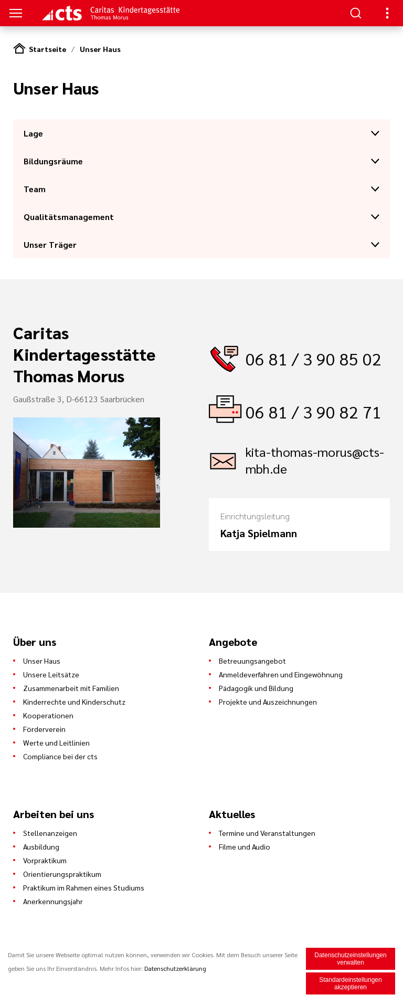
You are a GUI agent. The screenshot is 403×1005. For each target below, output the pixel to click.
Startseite (47, 49)
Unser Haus (100, 49)
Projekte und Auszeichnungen (268, 701)
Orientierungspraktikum (62, 873)
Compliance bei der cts (60, 756)
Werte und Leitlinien (56, 742)
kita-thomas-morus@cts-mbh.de (315, 460)
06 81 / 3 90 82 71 (313, 411)
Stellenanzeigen (50, 833)
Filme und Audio (244, 846)
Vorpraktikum (45, 860)
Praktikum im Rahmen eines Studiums (83, 887)
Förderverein (44, 729)
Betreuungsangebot (252, 660)
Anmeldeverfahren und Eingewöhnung (281, 674)
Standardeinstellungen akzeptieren (350, 983)
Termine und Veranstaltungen (267, 833)
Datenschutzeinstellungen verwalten (350, 958)
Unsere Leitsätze (51, 674)
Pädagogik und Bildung (256, 688)
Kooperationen (48, 715)
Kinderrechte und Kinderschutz (74, 701)
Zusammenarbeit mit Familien (71, 688)
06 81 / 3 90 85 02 (313, 358)
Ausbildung (41, 846)
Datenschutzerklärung (175, 968)
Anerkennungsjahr (53, 901)
